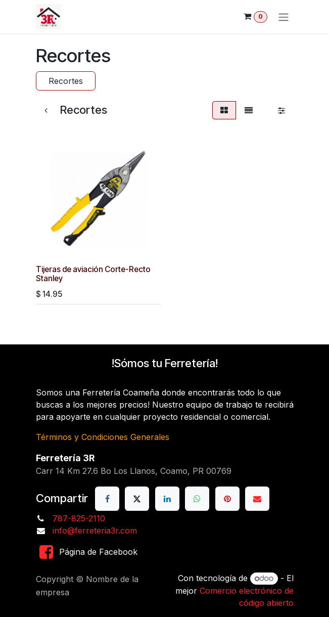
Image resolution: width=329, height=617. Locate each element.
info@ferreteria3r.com (95, 530)
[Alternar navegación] (283, 16)
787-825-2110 (79, 518)
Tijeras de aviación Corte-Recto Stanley (93, 274)
